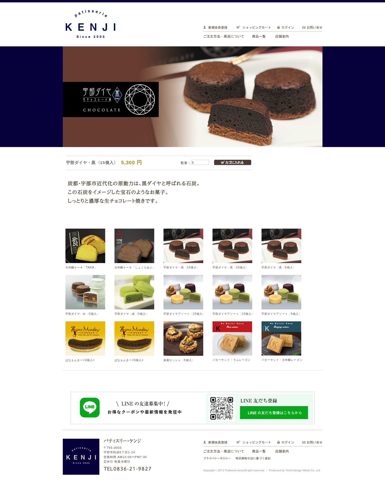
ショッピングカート (252, 28)
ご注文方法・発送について (225, 36)
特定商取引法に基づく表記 (254, 459)
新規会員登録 (217, 28)
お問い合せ (310, 28)
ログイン (285, 28)
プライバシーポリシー (217, 459)
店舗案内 (284, 36)
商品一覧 (259, 36)
